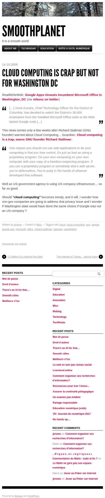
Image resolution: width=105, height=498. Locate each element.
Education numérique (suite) (69, 408)
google (95, 224)
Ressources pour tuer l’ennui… (71, 386)
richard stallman (43, 229)
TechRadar (28, 48)
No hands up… (61, 419)
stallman (58, 229)
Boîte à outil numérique (74, 48)
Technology (59, 317)
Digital (56, 289)
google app (8, 229)
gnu (88, 224)
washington (70, 229)
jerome (18, 224)
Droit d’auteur (10, 284)
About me (10, 48)
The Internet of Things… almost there (77, 256)
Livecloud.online (62, 370)
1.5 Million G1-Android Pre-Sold (24, 256)
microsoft (21, 229)
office (30, 229)
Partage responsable (65, 402)
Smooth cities (10, 295)
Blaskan (19, 496)
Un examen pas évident (66, 397)
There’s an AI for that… (15, 289)
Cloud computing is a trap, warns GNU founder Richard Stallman (52, 137)
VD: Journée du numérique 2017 (72, 413)
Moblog (57, 311)
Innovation (59, 300)
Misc (39, 224)
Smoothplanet (33, 31)
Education (47, 48)
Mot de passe (10, 278)
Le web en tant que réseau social (72, 364)
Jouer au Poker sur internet (80, 473)
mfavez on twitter (46, 99)
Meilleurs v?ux (10, 301)
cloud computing (76, 224)
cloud (62, 224)
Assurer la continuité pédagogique (73, 391)
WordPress (33, 496)
